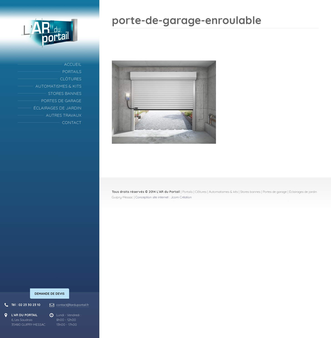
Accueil (72, 64)
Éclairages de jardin (57, 108)
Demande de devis (50, 294)
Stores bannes (64, 93)
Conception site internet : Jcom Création (163, 197)
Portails (71, 71)
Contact (71, 122)
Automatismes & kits (58, 86)
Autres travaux (63, 115)
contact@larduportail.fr (72, 305)
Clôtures (70, 78)
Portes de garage (61, 100)
